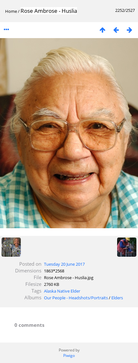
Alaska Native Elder (62, 291)
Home (11, 11)
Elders (117, 298)
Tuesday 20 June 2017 (64, 264)
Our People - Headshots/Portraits (76, 298)
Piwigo (69, 355)
